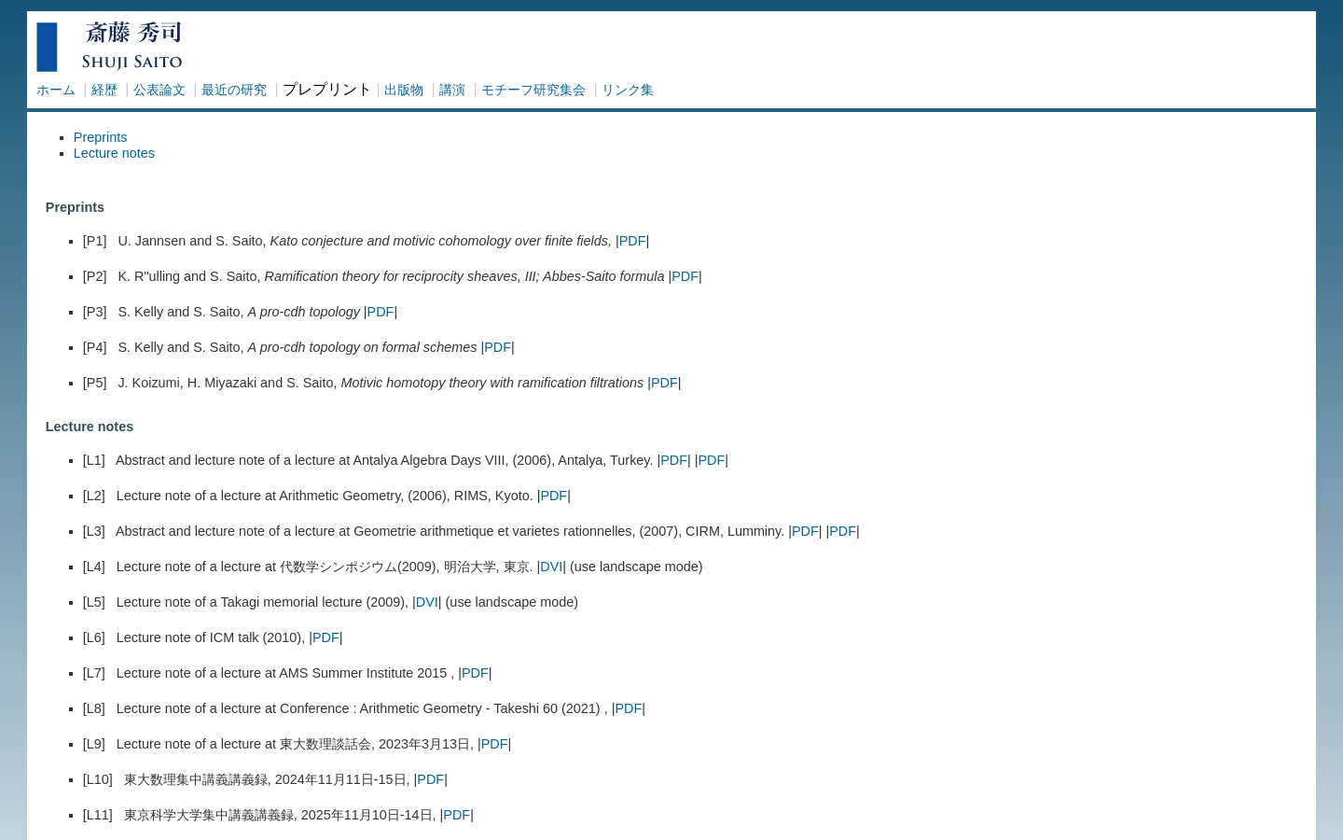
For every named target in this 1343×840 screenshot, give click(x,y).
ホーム (56, 89)
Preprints (101, 137)
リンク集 (628, 89)
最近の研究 (234, 89)
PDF (632, 240)
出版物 (403, 89)
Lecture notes (114, 153)
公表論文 (159, 89)
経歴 (104, 89)
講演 (452, 89)
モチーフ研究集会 (533, 89)
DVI (551, 566)
